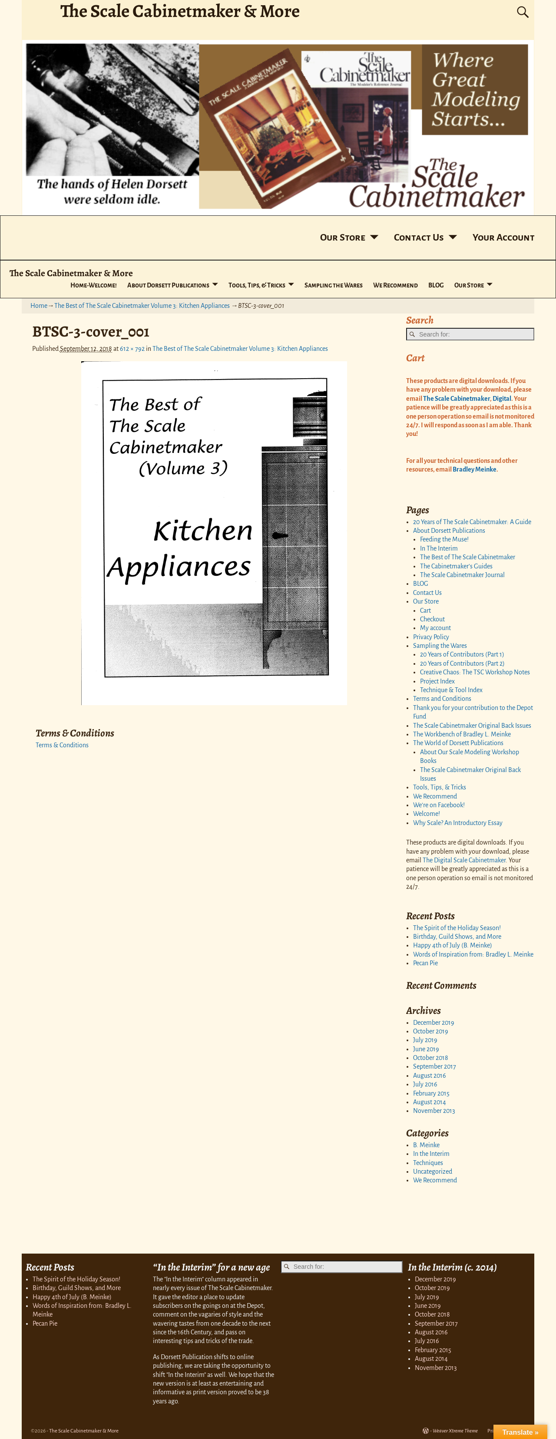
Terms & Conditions (62, 745)
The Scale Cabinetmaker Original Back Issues (472, 725)
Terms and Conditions (442, 698)
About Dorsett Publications (168, 285)
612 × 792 (132, 348)
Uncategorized (432, 1171)
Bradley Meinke (474, 469)
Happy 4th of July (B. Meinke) (452, 945)
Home (38, 305)
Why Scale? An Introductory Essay (458, 822)
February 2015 (431, 1093)
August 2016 (429, 1075)
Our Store (342, 237)
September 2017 (434, 1066)
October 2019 (430, 1031)
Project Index (437, 681)
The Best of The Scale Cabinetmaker (467, 557)
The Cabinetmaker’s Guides (456, 566)
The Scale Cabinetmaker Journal (462, 574)
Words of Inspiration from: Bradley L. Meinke (473, 954)
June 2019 (426, 1049)
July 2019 (425, 1039)
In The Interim (439, 548)
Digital (501, 398)
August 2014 (429, 1102)
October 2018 (430, 1057)
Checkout (432, 619)
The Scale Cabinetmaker (456, 398)
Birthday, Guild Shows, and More (457, 936)
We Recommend (395, 285)
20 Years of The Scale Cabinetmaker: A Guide (472, 521)
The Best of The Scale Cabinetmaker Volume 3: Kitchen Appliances (142, 305)
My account (435, 627)
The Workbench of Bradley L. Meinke (462, 734)
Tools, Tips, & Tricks (256, 285)
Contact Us (419, 237)
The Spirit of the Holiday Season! (457, 927)
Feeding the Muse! (444, 539)
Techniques (428, 1162)
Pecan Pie (425, 963)
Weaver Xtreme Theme (455, 1431)
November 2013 (434, 1110)
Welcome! (426, 813)
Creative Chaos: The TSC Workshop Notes (475, 672)
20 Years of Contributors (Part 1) (462, 654)
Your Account (504, 237)
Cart (425, 610)
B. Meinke (426, 1145)
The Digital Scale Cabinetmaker (464, 860)
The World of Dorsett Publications (458, 742)
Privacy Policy (431, 637)
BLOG (436, 285)
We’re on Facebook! (439, 805)
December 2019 (433, 1022)
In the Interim (431, 1153)
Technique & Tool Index (451, 689)
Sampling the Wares (333, 285)
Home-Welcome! (93, 285)
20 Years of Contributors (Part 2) (462, 663)
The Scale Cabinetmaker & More (71, 273)
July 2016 (425, 1084)
